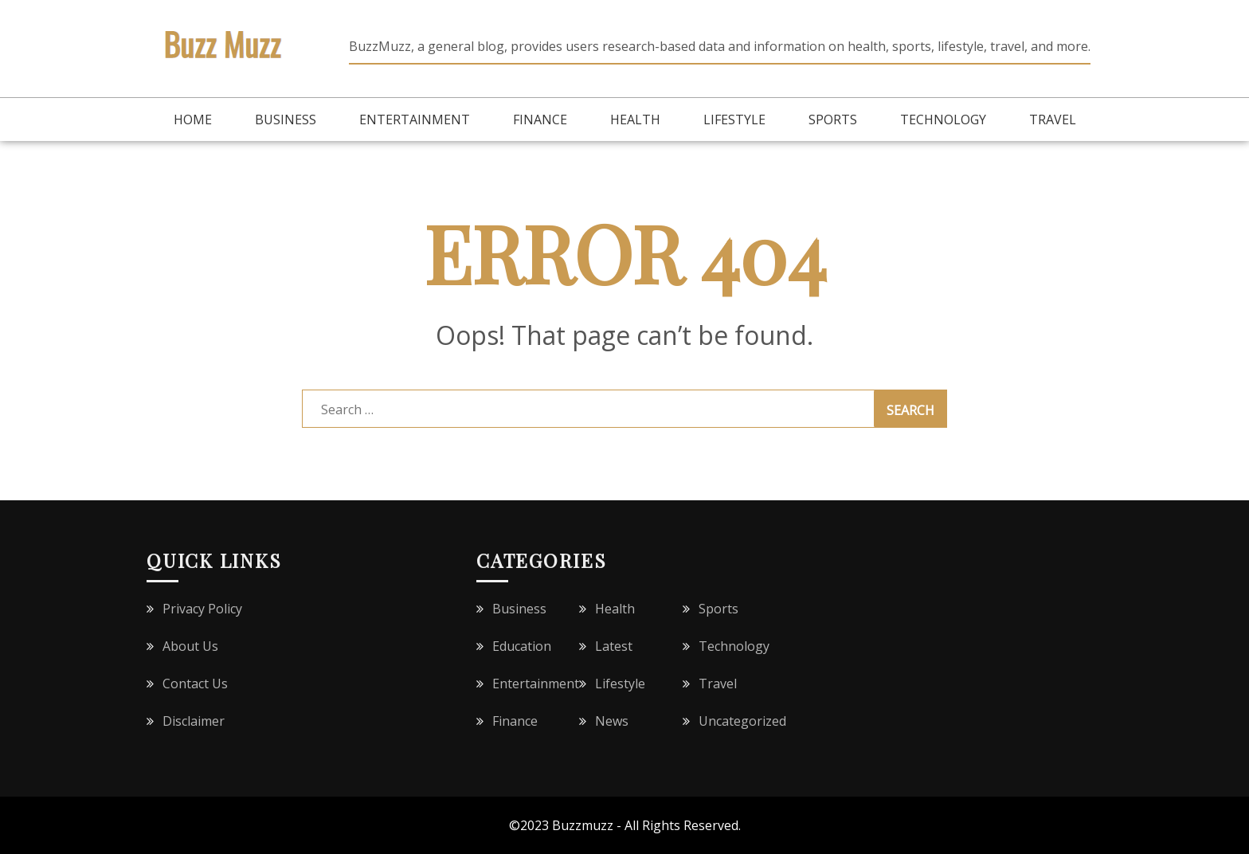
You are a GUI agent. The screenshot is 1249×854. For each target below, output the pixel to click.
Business (285, 119)
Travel (1052, 119)
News (611, 721)
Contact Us (195, 683)
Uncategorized (742, 721)
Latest (613, 646)
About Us (190, 646)
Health (635, 119)
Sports (833, 119)
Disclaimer (193, 721)
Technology (943, 119)
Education (521, 646)
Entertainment (414, 119)
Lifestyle (734, 119)
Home (193, 119)
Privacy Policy (202, 608)
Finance (540, 119)
